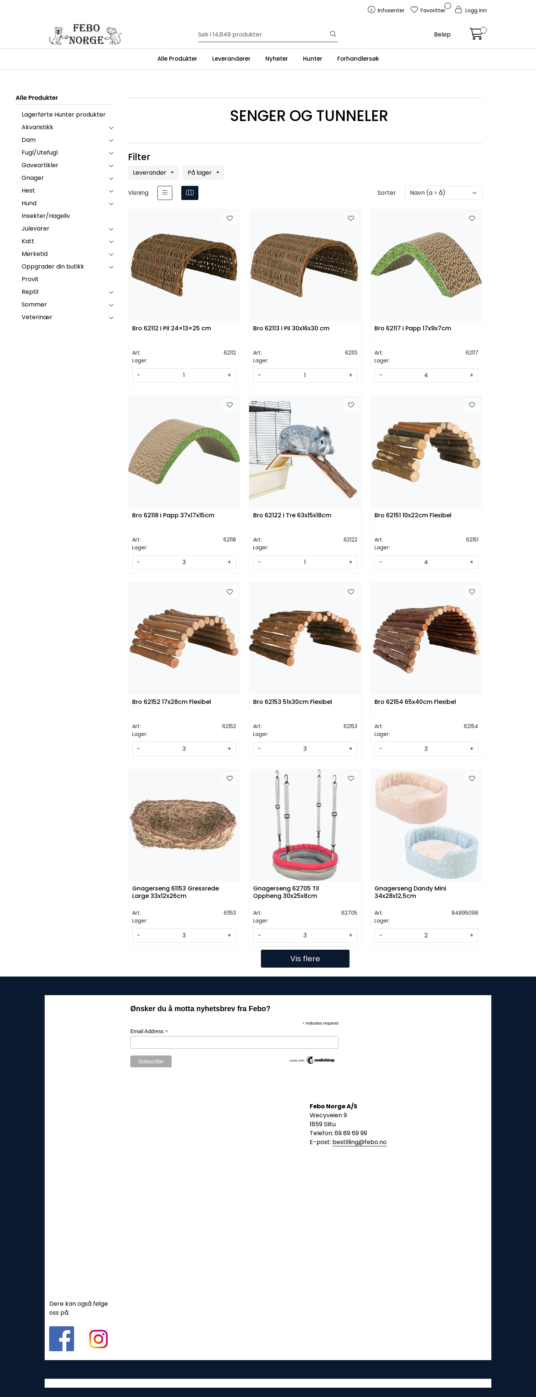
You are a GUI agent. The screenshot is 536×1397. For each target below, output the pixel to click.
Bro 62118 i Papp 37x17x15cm (173, 516)
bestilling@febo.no (359, 1142)
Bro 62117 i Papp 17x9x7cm (412, 329)
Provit (30, 279)
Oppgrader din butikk (53, 266)
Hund (29, 203)
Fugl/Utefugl (40, 152)
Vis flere (305, 958)
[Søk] (263, 34)
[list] (164, 193)
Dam (29, 140)
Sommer (34, 304)
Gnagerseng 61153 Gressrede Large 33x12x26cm (175, 892)
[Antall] (183, 375)
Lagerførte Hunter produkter (64, 114)
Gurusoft (268, 1383)
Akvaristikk (37, 127)
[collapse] (111, 127)
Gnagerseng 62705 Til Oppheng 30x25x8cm (286, 892)
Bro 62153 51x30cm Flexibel (292, 702)
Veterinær (37, 317)
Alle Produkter (177, 59)
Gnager (33, 178)
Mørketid (35, 254)
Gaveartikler (40, 165)
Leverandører (231, 59)
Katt (28, 241)
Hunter (312, 59)
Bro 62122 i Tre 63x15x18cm (292, 516)
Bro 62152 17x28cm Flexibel (171, 702)
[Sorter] (443, 193)
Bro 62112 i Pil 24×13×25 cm (171, 329)
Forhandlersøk (358, 59)
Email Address (149, 1031)
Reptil (30, 292)
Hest (28, 190)
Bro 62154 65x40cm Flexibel (415, 702)
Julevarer (36, 228)
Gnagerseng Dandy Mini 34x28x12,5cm (410, 892)
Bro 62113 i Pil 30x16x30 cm (291, 329)
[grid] (189, 193)
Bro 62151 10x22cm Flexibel (413, 516)
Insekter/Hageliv (46, 216)
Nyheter (276, 59)
